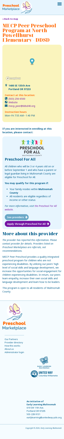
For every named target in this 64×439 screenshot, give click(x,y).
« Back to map (10, 18)
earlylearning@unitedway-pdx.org (44, 417)
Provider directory (14, 342)
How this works (12, 345)
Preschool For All (20, 159)
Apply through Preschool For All (26, 223)
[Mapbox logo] (13, 78)
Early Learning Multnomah (41, 404)
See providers (15, 217)
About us (9, 349)
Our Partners (11, 339)
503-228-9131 (33, 414)
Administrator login (14, 352)
